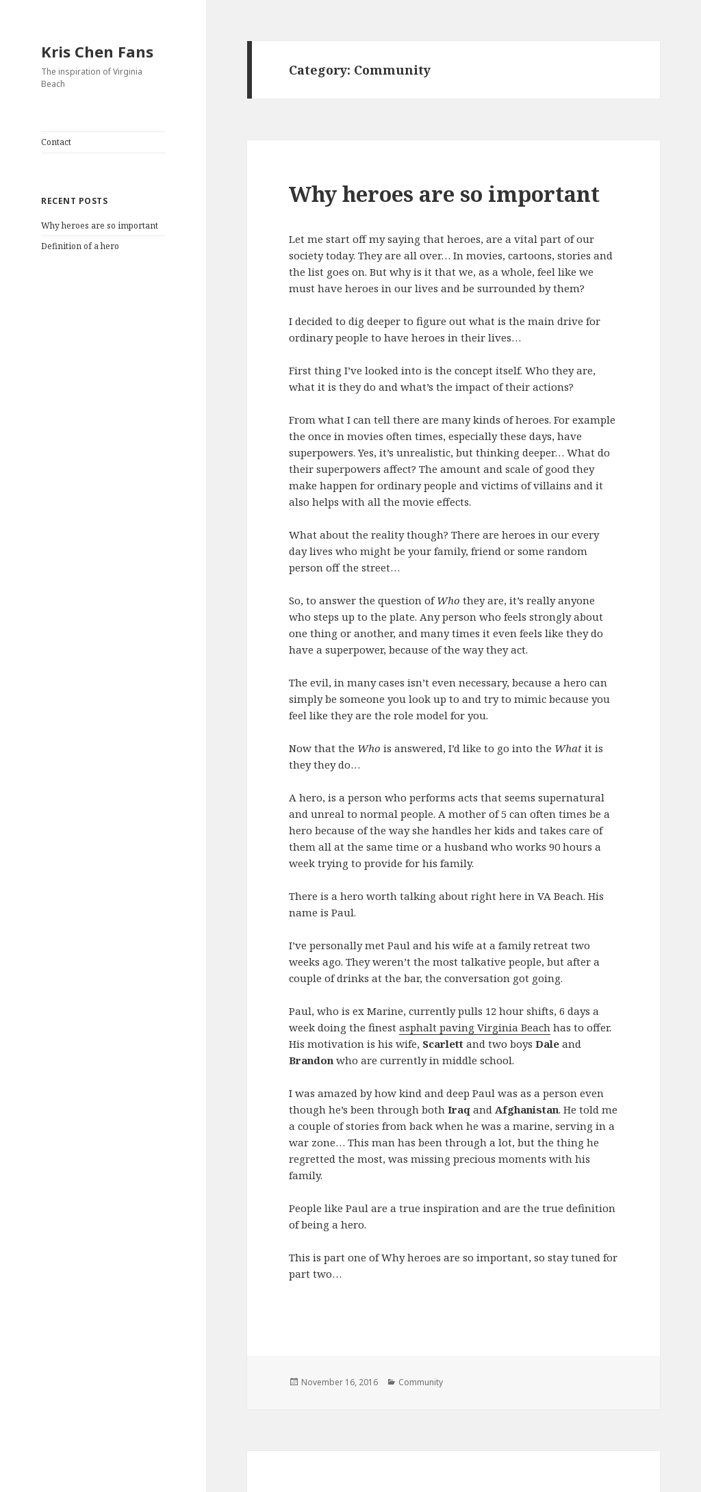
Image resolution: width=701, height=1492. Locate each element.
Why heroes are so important (99, 225)
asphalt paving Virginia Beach (474, 1027)
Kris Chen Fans (97, 51)
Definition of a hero (80, 246)
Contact (56, 142)
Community (420, 1382)
